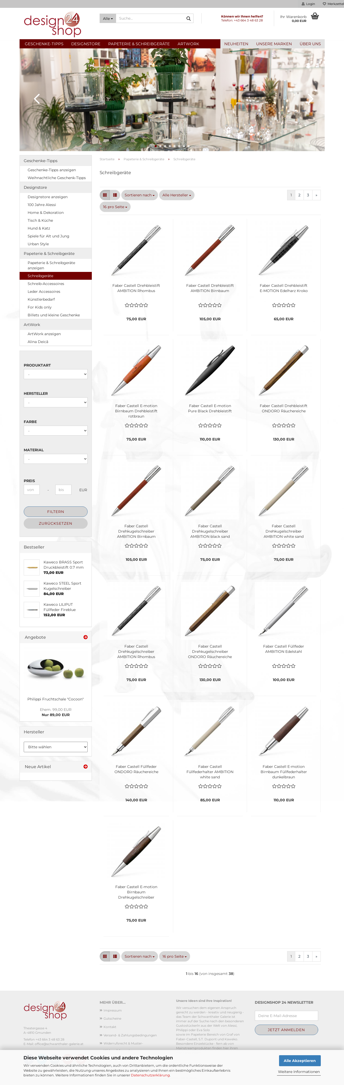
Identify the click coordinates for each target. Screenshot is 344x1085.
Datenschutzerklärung (150, 1075)
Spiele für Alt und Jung (48, 236)
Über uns (310, 43)
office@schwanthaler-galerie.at (59, 1044)
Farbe (30, 421)
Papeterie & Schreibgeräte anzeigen (51, 265)
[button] (35, 98)
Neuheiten (236, 43)
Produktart (37, 365)
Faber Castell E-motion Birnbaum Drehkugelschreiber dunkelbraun (136, 892)
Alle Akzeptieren (300, 1060)
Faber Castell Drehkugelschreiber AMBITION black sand (210, 531)
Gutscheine (112, 1018)
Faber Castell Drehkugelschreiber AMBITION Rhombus (136, 651)
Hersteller (36, 393)
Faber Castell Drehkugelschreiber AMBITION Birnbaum (136, 531)
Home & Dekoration (46, 212)
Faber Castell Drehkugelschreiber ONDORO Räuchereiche (210, 651)
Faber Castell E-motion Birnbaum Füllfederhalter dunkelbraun (284, 771)
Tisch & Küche (40, 220)
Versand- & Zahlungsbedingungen (130, 1035)
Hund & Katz (39, 228)
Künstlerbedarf (41, 299)
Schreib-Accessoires (46, 283)
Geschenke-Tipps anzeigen (52, 170)
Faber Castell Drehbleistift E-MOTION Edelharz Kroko (284, 288)
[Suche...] (108, 18)
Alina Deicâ (38, 341)
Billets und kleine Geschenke (54, 315)
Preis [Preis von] (29, 480)
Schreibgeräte (40, 275)
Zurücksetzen (55, 523)
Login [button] (308, 4)
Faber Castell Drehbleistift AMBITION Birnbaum (210, 288)
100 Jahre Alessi (42, 204)
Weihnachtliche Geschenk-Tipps (57, 177)
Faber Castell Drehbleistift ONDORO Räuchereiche (283, 408)
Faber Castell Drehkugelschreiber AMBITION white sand (284, 531)
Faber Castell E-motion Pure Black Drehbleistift (210, 408)
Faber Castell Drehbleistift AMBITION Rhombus (136, 288)
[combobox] (139, 195)
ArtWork (188, 43)
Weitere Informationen (299, 1071)
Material (34, 450)
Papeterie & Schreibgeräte (139, 43)
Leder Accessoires (44, 291)
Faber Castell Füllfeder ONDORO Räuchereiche (136, 769)
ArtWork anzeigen (44, 334)
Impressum (113, 1010)
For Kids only (40, 307)
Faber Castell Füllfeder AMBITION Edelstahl (283, 649)
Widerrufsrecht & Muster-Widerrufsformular (123, 1047)
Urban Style (38, 244)
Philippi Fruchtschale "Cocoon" (55, 699)
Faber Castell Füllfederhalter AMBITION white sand (209, 771)
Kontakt (110, 1027)
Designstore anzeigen (48, 197)
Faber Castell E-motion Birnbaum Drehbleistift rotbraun (136, 411)
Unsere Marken (274, 43)
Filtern (55, 511)
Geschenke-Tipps (44, 43)
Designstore (85, 43)
